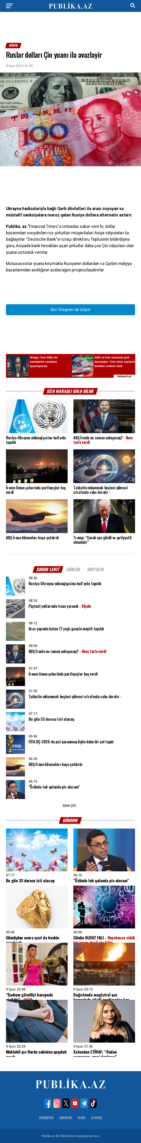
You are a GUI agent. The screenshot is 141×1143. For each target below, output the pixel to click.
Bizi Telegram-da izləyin (70, 309)
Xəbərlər (65, 1117)
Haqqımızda (46, 1117)
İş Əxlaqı (96, 1117)
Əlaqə (81, 1117)
